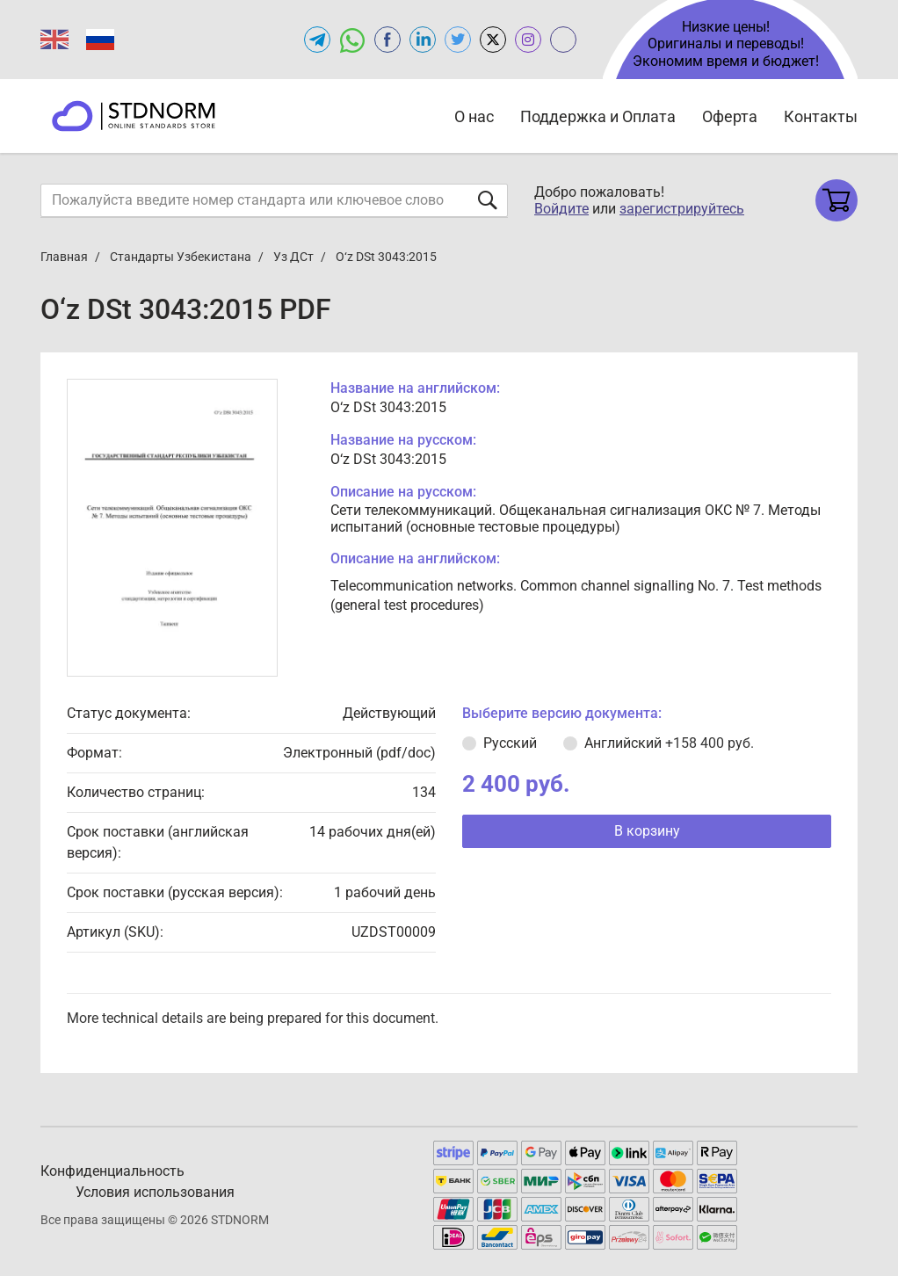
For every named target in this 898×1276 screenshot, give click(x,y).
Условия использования (155, 1192)
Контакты (821, 116)
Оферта (729, 116)
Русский (510, 743)
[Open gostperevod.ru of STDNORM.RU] (563, 39)
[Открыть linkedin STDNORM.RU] (422, 39)
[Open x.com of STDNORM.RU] (493, 39)
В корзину (647, 831)
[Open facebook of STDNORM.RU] (387, 39)
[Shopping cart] (836, 200)
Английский (669, 743)
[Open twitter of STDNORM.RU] (458, 39)
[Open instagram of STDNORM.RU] (528, 39)
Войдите (561, 208)
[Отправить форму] (487, 200)
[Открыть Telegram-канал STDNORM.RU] (317, 39)
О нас (474, 116)
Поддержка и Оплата (598, 116)
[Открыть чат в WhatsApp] (352, 39)
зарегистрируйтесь (681, 208)
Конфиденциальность (112, 1171)
